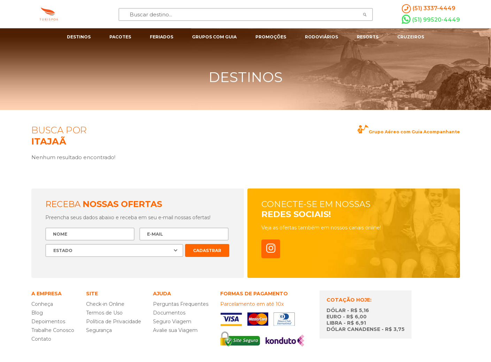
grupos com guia (214, 36)
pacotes (120, 36)
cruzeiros (410, 36)
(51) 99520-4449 (431, 19)
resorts (367, 36)
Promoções (270, 36)
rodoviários (321, 36)
